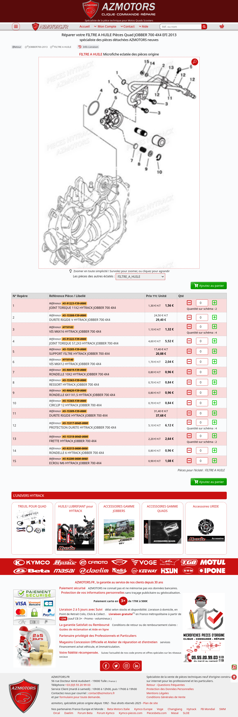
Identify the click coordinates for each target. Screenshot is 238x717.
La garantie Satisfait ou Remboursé (84, 625)
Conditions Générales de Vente (166, 697)
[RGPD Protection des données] (204, 612)
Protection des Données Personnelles (170, 689)
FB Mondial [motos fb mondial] (208, 709)
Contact (127, 26)
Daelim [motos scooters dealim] (68, 713)
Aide (143, 26)
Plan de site (150, 703)
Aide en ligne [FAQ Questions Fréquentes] (100, 629)
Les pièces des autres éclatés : (94, 276)
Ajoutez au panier (208, 286)
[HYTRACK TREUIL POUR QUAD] (32, 521)
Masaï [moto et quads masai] (174, 713)
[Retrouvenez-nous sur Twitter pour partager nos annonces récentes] (116, 665)
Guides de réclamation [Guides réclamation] (73, 629)
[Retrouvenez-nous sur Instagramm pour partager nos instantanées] (126, 665)
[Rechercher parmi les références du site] (180, 26)
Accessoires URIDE (206, 506)
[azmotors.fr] (50, 26)
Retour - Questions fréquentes (166, 685)
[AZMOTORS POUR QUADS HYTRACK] (162, 532)
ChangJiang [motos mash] (175, 709)
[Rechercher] (204, 26)
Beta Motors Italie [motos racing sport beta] (118, 709)
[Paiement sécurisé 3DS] (34, 607)
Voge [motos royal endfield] (160, 709)
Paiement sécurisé (72, 588)
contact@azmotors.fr (101, 693)
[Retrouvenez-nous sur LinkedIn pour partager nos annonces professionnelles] (136, 665)
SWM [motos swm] (222, 709)
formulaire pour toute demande (80, 697)
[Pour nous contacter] (204, 648)
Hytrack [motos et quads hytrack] (191, 709)
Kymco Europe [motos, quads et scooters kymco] (143, 709)
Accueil (85, 26)
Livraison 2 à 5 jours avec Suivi (80, 609)
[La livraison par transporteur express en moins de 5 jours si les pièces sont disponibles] (34, 646)
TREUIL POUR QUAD (32, 506)
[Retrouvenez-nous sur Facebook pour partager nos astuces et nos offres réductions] (106, 665)
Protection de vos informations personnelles (93, 593)
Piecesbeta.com (157, 713)
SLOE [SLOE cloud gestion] (186, 713)
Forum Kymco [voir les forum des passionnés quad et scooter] (106, 713)
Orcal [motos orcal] (56, 713)
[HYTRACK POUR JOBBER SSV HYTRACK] (119, 532)
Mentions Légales (158, 693)
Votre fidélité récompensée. (79, 652)
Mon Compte (104, 26)
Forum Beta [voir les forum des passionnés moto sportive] (85, 713)
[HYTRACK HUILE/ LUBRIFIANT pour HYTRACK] (75, 532)
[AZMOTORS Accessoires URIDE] (206, 525)
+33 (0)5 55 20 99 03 (77, 685)
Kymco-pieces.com (130, 713)
